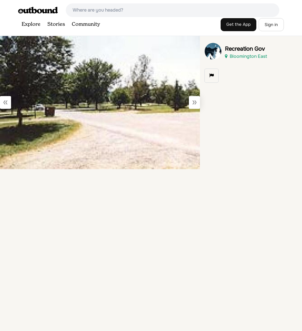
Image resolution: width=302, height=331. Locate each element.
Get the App (238, 24)
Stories (56, 24)
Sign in (271, 24)
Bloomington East (246, 56)
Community (86, 24)
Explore (31, 24)
